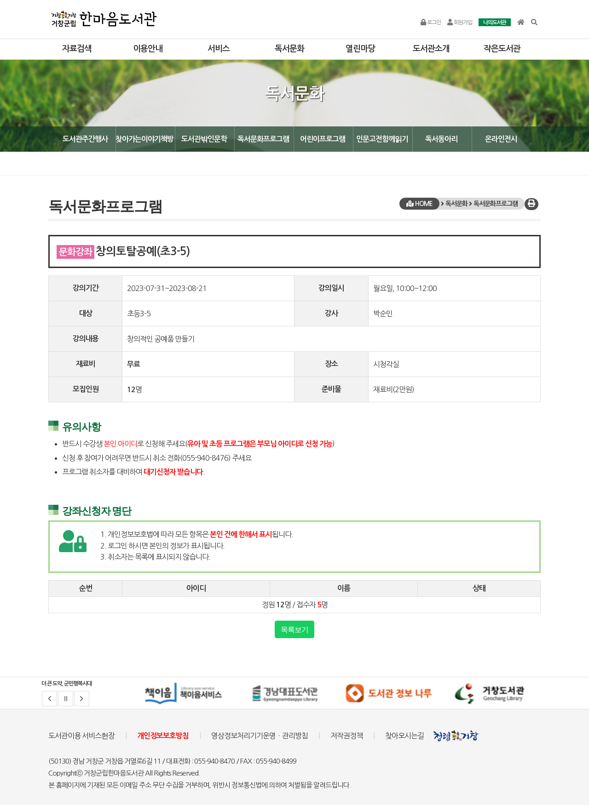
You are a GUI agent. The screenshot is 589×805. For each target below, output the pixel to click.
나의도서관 (494, 22)
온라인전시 (501, 139)
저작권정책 (346, 735)
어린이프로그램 (322, 139)
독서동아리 (441, 139)
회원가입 (459, 22)
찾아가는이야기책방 (144, 139)
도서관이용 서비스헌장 (81, 735)
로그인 (431, 22)
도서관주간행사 (85, 139)
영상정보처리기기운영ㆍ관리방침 (259, 735)
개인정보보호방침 (163, 735)
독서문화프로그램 (263, 139)
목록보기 (294, 629)
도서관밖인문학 (204, 139)
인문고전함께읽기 (382, 139)
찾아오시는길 (404, 735)
